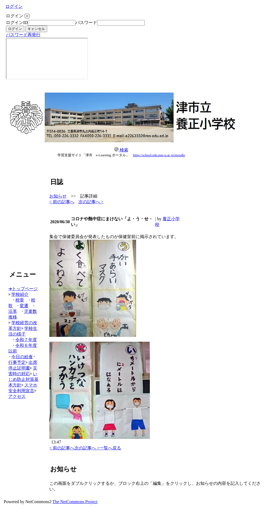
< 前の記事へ (61, 201)
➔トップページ (23, 288)
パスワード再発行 (23, 34)
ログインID (17, 22)
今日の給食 (20, 356)
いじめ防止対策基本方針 (23, 379)
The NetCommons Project (75, 501)
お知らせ (58, 196)
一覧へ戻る (110, 448)
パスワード (86, 22)
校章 (18, 300)
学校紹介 (18, 294)
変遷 (22, 305)
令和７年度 (24, 339)
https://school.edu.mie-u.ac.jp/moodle (159, 155)
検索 (121, 150)
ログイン (14, 6)
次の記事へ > (91, 201)
